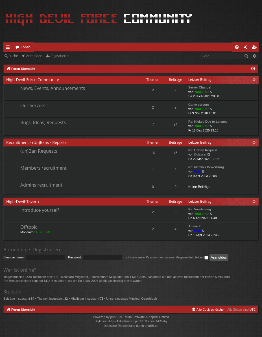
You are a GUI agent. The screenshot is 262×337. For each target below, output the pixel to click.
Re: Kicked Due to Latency (208, 121)
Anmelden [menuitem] (247, 48)
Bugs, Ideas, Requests (43, 122)
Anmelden (34, 55)
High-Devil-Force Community (32, 79)
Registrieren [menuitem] (255, 48)
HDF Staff (43, 232)
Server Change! (199, 87)
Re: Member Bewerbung (206, 167)
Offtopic (28, 227)
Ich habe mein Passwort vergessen (149, 257)
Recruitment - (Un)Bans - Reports (36, 142)
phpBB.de (151, 325)
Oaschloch (149, 298)
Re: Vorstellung (199, 209)
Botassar (200, 154)
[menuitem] (236, 47)
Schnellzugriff (9, 48)
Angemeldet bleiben (192, 257)
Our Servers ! (34, 105)
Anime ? (194, 226)
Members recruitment (43, 168)
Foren (25, 46)
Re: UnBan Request (202, 150)
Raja (197, 171)
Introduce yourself (39, 210)
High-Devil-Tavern (22, 201)
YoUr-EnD (201, 92)
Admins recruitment (41, 185)
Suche (13, 55)
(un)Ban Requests (38, 151)
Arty (111, 321)
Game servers (198, 104)
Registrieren (60, 55)
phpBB (114, 317)
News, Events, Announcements (52, 88)
